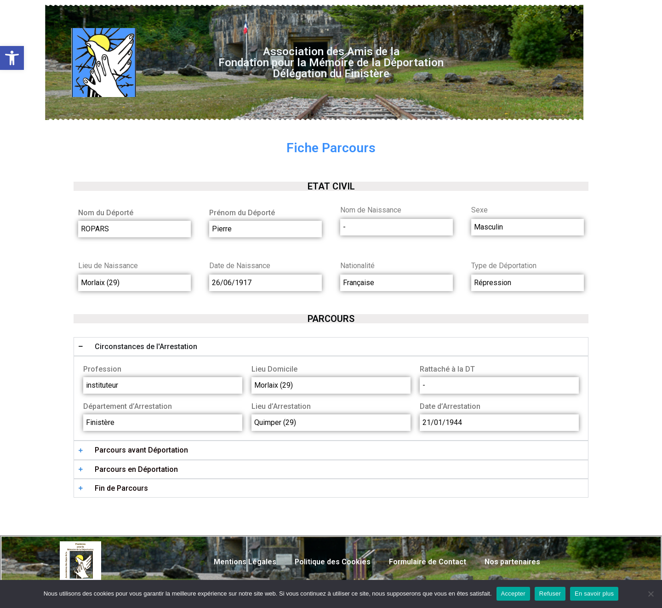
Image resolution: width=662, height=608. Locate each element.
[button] (12, 58)
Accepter (513, 593)
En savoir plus (594, 593)
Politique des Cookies (333, 561)
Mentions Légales (245, 561)
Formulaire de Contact (427, 561)
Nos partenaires (512, 561)
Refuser (550, 593)
